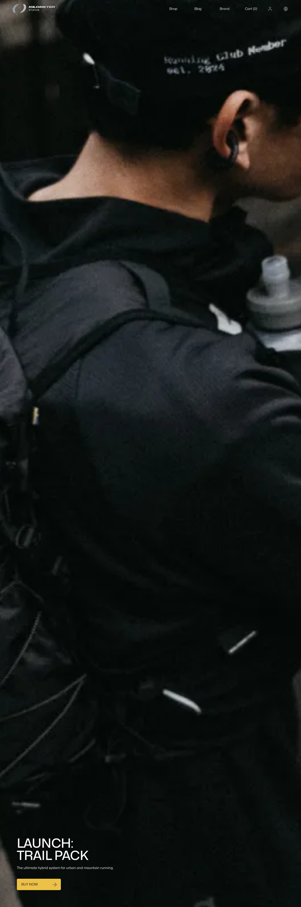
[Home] (39, 8)
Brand (225, 9)
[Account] (270, 9)
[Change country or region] (285, 9)
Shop (173, 9)
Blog (197, 9)
